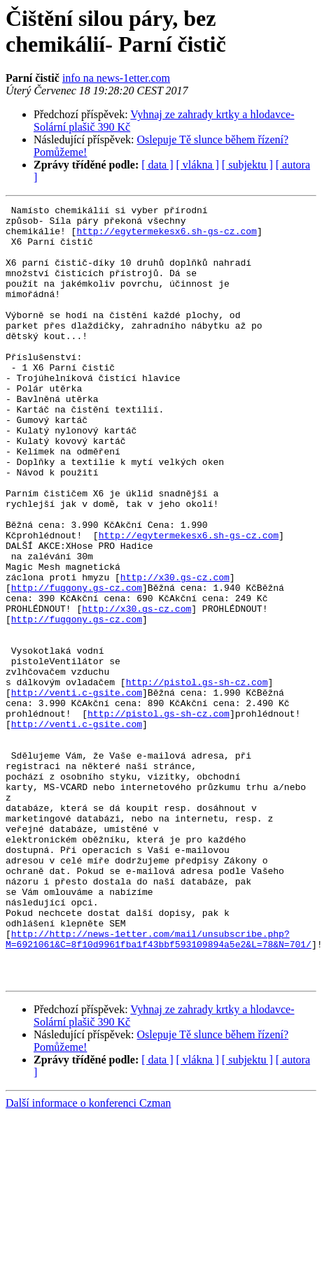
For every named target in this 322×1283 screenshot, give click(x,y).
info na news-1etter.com (116, 78)
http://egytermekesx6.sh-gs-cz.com (166, 237)
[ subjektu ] (247, 165)
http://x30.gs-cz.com (175, 652)
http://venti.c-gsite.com (76, 790)
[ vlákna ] (197, 165)
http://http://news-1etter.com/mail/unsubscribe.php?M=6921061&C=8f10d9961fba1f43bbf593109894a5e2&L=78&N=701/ (159, 1086)
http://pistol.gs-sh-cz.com (197, 778)
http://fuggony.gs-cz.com (76, 665)
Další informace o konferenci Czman (88, 1258)
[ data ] (157, 165)
